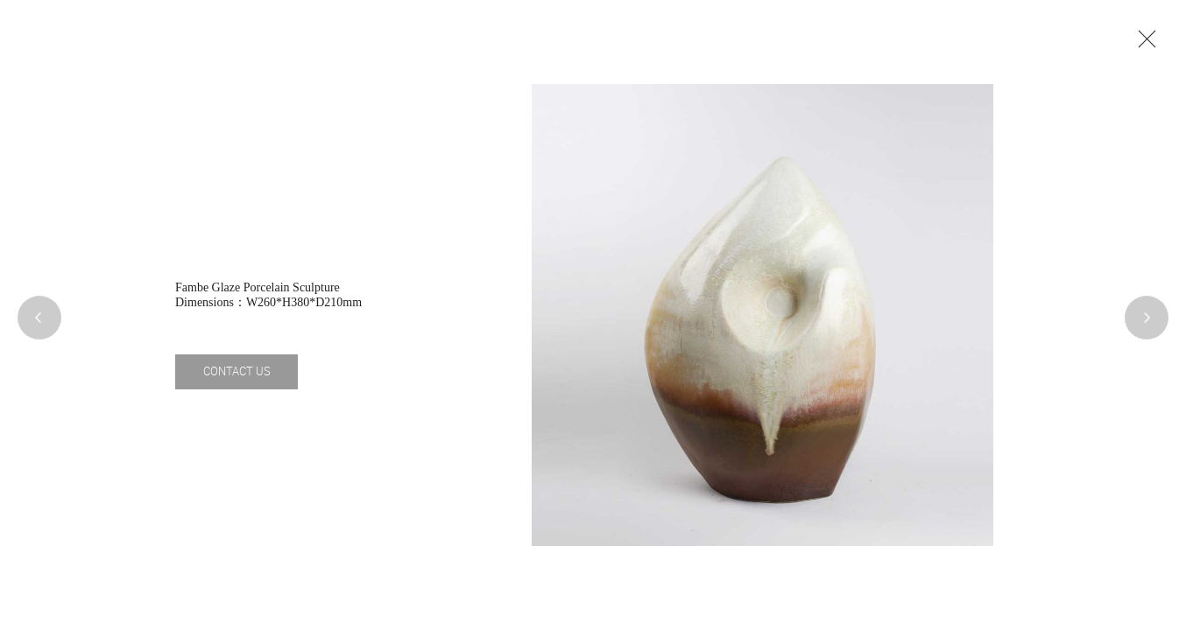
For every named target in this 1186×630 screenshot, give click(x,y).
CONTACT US (237, 371)
